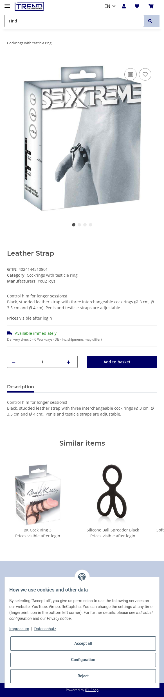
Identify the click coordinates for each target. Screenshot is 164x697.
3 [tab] (85, 224)
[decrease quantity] (15, 362)
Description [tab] (20, 386)
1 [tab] (73, 224)
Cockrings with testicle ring (52, 275)
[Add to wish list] (145, 74)
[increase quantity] (69, 362)
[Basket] (152, 6)
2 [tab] (79, 224)
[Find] (74, 21)
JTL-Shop (91, 689)
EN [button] (107, 6)
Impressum (19, 629)
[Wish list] (138, 6)
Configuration (83, 659)
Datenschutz (45, 629)
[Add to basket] (11, 61)
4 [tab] (90, 224)
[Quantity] (42, 362)
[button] (125, 6)
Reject (83, 676)
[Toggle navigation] (7, 3)
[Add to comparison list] (130, 74)
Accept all (83, 643)
